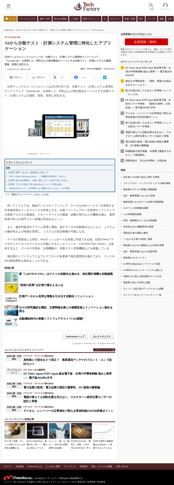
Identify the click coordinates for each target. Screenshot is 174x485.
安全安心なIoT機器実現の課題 (138, 226)
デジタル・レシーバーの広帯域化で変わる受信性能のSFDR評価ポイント (68, 410)
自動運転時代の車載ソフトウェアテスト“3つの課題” (51, 318)
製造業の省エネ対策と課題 (136, 282)
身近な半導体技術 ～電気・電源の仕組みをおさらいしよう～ (148, 83)
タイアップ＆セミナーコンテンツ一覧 (142, 295)
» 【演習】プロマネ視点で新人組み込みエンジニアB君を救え (34, 184)
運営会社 (82, 482)
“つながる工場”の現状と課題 (137, 239)
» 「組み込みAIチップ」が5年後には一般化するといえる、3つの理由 (38, 188)
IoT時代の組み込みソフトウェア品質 (141, 264)
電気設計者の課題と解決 (135, 233)
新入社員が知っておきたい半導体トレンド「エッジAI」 (148, 92)
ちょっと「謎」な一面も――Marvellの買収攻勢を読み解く (59, 444)
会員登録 (20, 466)
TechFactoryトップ (75, 336)
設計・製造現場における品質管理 (140, 251)
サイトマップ (70, 466)
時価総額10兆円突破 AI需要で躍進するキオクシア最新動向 (148, 153)
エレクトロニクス (23, 30)
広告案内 (31, 482)
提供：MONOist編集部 (91, 69)
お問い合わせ (122, 466)
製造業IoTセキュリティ (135, 257)
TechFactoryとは (34, 466)
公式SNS (21, 482)
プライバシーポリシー (60, 482)
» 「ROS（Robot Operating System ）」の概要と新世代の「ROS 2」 (36, 176)
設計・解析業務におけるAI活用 (139, 195)
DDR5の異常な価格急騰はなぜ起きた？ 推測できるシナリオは (103, 444)
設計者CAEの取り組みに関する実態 (141, 177)
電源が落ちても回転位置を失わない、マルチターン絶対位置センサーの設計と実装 (148, 134)
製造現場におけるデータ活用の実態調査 (143, 202)
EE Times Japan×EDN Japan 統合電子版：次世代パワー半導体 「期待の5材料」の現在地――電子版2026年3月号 (148, 104)
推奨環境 (101, 482)
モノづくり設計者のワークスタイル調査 (143, 288)
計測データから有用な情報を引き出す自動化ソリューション (56, 296)
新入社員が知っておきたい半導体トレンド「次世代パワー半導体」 (148, 124)
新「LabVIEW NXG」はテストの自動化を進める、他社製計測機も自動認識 (66, 273)
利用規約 (84, 466)
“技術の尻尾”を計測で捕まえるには (41, 285)
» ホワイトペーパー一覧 (104, 350)
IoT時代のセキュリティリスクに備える (142, 270)
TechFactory (9, 30)
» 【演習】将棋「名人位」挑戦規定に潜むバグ (27, 172)
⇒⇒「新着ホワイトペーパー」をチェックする (27, 194)
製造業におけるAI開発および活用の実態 (143, 245)
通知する (41, 77)
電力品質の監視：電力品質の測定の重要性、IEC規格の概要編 (61, 387)
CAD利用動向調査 (132, 214)
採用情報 (91, 482)
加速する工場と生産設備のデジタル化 (142, 276)
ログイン (8, 466)
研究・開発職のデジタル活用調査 (140, 220)
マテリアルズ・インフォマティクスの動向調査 (146, 183)
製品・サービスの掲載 (101, 466)
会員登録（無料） (146, 42)
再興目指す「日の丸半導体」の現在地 (145, 160)
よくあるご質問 (52, 466)
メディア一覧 (9, 482)
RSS (74, 482)
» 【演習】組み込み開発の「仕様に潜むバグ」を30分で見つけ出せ (36, 180)
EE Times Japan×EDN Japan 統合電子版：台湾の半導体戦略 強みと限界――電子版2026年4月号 (148, 72)
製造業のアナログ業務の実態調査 (140, 189)
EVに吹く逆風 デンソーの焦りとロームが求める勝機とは (14, 444)
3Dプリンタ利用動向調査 (136, 208)
